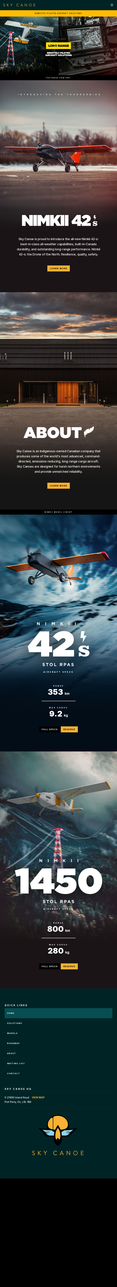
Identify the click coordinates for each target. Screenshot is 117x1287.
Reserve (69, 729)
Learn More (58, 268)
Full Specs (50, 729)
